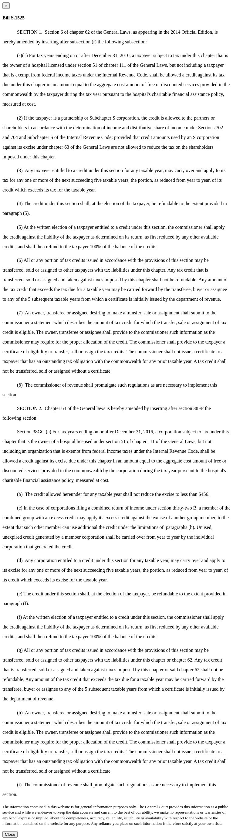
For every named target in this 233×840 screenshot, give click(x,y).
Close (10, 834)
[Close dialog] (6, 5)
